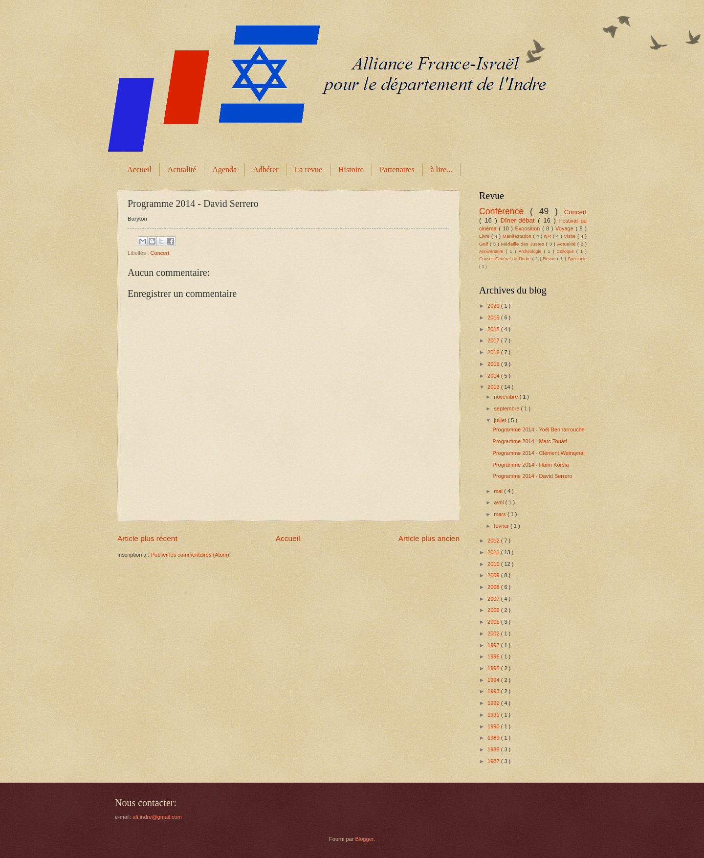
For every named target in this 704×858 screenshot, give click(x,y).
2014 (494, 376)
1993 (494, 691)
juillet (500, 420)
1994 (494, 680)
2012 (494, 540)
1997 (494, 645)
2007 (494, 599)
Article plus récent (147, 538)
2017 (494, 340)
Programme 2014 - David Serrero (532, 476)
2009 (494, 575)
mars (500, 514)
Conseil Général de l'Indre (505, 258)
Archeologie (531, 251)
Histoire (351, 169)
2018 (494, 329)
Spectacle (577, 258)
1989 (494, 738)
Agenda (224, 169)
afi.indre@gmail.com (157, 817)
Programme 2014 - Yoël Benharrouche (539, 429)
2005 (494, 622)
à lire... (441, 169)
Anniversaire (492, 251)
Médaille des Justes (523, 244)
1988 (494, 749)
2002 (494, 633)
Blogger (364, 839)
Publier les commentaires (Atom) (190, 555)
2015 (494, 364)
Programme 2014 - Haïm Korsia (531, 465)
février (502, 526)
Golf (484, 244)
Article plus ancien (429, 538)
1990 (494, 726)
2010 (494, 564)
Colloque (566, 251)
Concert (160, 253)
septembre (507, 408)
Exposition (528, 228)
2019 (494, 317)
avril (499, 502)
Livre (485, 236)
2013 (494, 387)
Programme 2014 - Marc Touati (530, 441)
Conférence (504, 211)
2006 (494, 610)
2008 (494, 587)
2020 (494, 306)
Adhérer (265, 169)
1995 (494, 668)
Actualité (182, 169)
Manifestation (518, 236)
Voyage (565, 228)
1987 (494, 761)
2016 (494, 352)
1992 (494, 703)
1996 (494, 656)
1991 (494, 715)
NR (548, 236)
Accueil (139, 169)
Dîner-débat (519, 220)
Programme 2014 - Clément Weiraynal (539, 453)
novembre (506, 397)
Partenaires (397, 169)
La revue (308, 169)
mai (499, 491)
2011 (494, 552)
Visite (570, 236)
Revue (550, 258)
